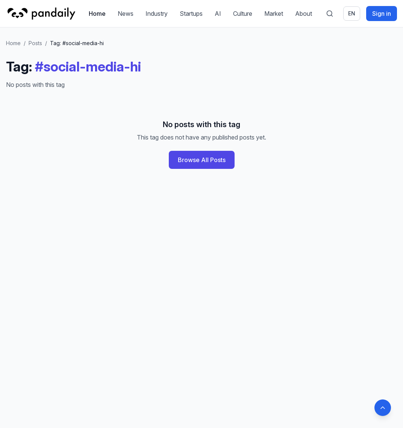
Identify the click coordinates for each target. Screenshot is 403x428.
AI (218, 13)
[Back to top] (382, 407)
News (125, 13)
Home (97, 13)
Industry (156, 13)
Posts (35, 43)
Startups (191, 13)
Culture (242, 13)
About (303, 13)
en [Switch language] (351, 13)
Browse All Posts (202, 160)
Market (273, 13)
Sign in (381, 13)
